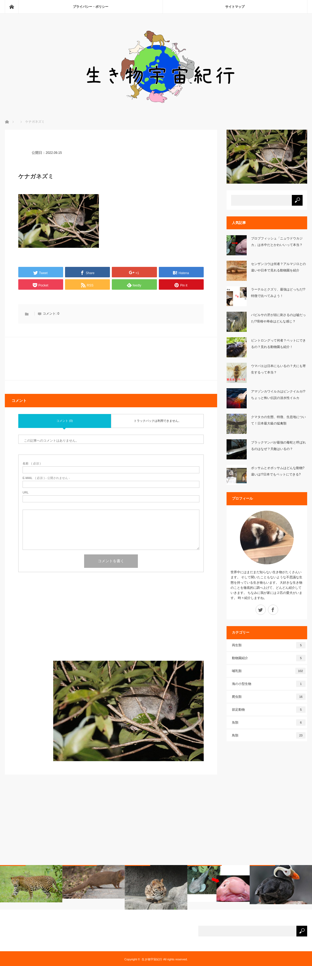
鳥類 (269, 735)
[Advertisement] (111, 623)
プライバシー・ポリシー (90, 7)
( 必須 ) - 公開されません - (46, 478)
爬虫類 (269, 696)
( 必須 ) (32, 463)
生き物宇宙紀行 (152, 959)
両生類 (269, 645)
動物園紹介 (269, 658)
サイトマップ (235, 7)
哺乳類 (269, 671)
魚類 (269, 722)
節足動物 (269, 709)
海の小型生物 (269, 684)
